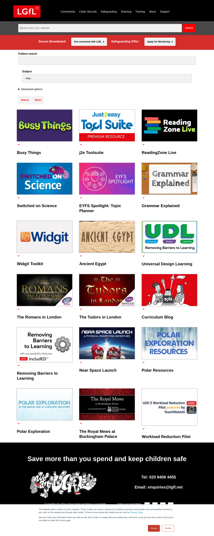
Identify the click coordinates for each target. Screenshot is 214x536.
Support (164, 11)
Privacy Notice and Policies (80, 504)
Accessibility (100, 504)
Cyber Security (88, 11)
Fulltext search (27, 53)
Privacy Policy (136, 512)
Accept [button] (154, 528)
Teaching (126, 11)
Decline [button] (168, 528)
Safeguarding (109, 11)
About (152, 11)
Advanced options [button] (31, 89)
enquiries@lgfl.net (165, 487)
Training (140, 11)
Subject (27, 71)
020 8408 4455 (162, 477)
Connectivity (68, 11)
